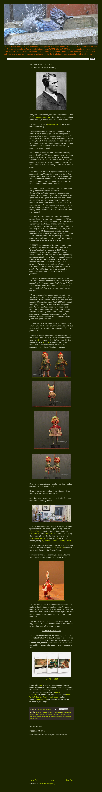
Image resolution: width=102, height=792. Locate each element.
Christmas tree (50, 533)
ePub (62, 548)
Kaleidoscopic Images (51, 697)
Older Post (69, 780)
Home (52, 780)
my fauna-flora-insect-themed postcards (56, 541)
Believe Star (34, 531)
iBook (54, 548)
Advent (39, 340)
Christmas (56, 714)
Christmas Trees (65, 714)
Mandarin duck (41, 699)
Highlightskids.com (54, 124)
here (40, 685)
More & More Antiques (37, 538)
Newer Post (34, 780)
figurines (46, 342)
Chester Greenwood (46, 714)
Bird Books (57, 712)
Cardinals (68, 712)
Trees (36, 718)
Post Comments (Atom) (47, 783)
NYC (57, 538)
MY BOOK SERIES (51, 679)
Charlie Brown (34, 533)
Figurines (33, 716)
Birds (62, 712)
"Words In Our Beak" (41, 712)
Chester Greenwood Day (41, 117)
